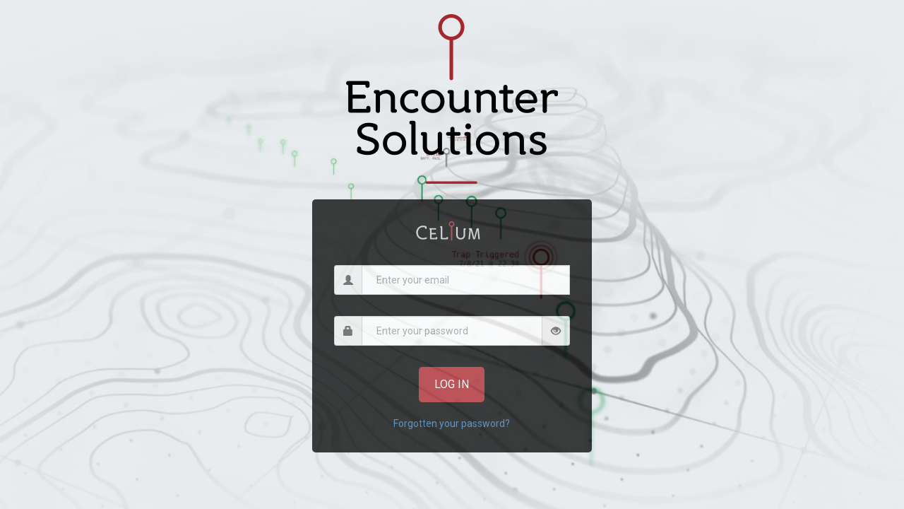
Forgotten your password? (451, 423)
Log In (451, 384)
